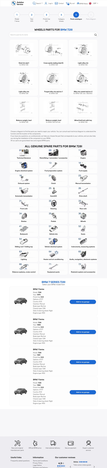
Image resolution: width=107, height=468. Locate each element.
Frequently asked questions (20, 461)
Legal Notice (37, 465)
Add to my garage (82, 302)
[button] (20, 301)
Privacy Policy (37, 463)
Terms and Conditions (40, 461)
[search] (95, 34)
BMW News (82, 3)
